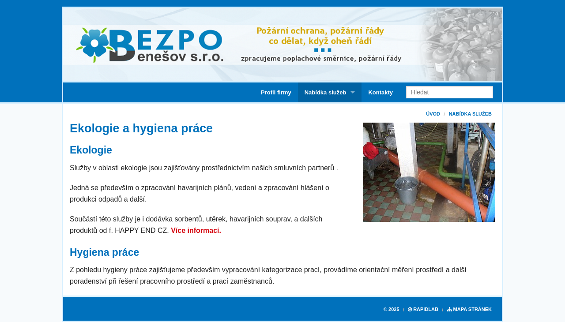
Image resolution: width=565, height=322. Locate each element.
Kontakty (380, 92)
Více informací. (196, 230)
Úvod (433, 113)
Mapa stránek (469, 309)
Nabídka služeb (326, 92)
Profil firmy (276, 92)
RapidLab (423, 309)
